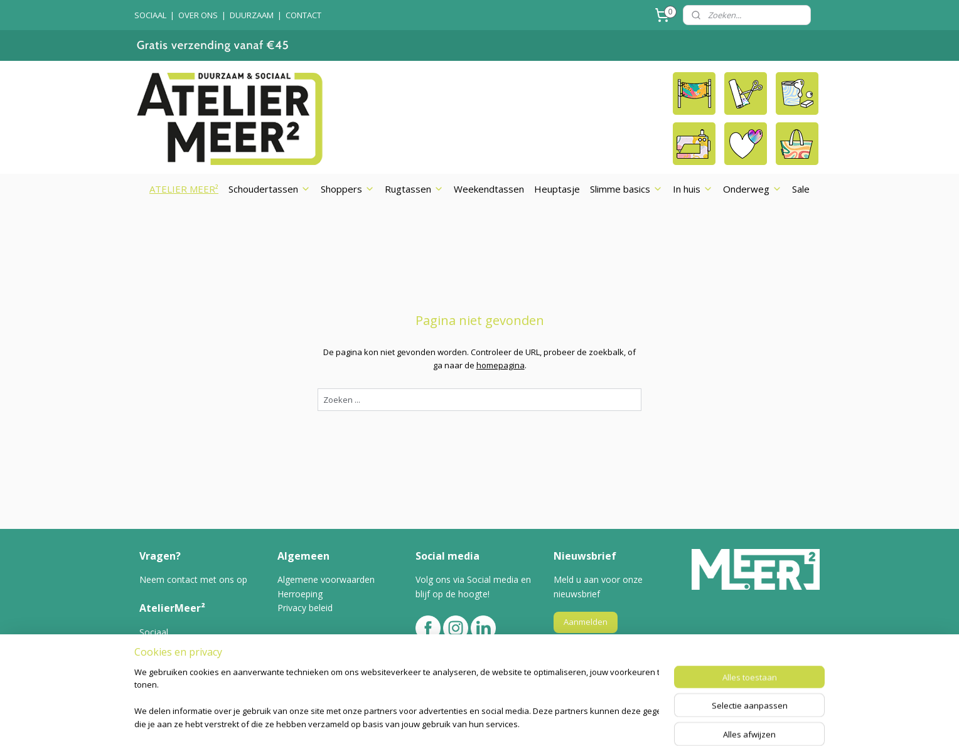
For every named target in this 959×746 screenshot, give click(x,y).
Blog (148, 674)
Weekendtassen (489, 189)
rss (458, 723)
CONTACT (303, 15)
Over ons (159, 646)
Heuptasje (557, 189)
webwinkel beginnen (506, 723)
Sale (801, 189)
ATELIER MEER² (183, 189)
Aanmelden (586, 621)
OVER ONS (198, 15)
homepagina (500, 365)
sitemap (431, 723)
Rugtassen (414, 189)
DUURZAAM (252, 15)
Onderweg (752, 189)
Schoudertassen (269, 189)
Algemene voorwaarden (326, 579)
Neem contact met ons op (193, 579)
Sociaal (153, 632)
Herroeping (300, 594)
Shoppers (348, 189)
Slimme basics (626, 189)
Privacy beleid (305, 608)
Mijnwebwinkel (615, 723)
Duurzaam (160, 660)
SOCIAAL (150, 15)
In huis (693, 189)
